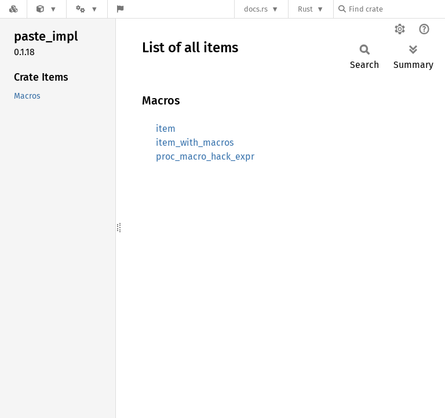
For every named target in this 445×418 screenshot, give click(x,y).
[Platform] (87, 9)
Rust (305, 9)
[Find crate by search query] (396, 9)
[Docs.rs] (13, 9)
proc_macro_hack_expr (205, 156)
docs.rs (256, 9)
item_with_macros (195, 142)
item (166, 128)
